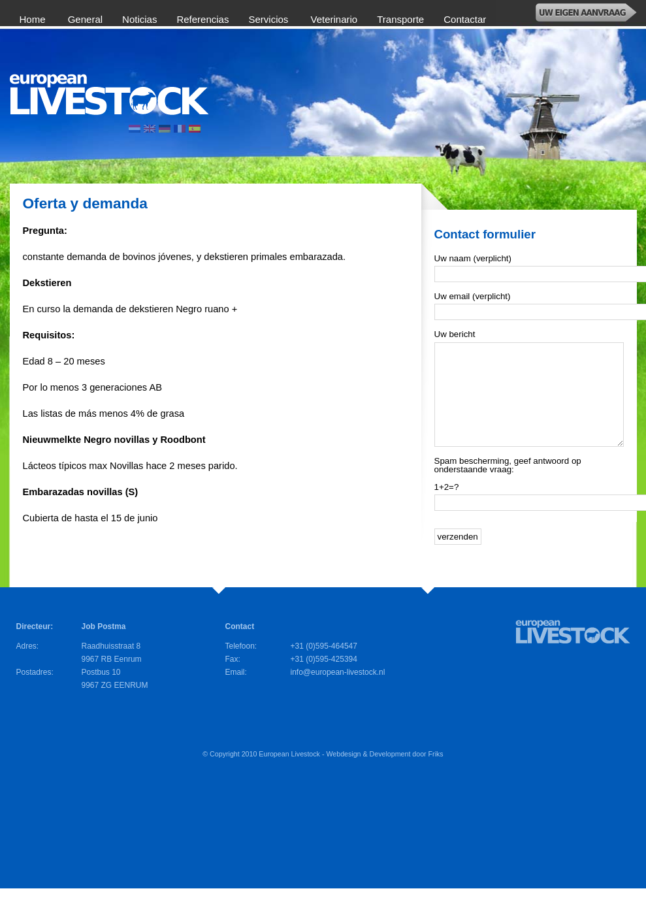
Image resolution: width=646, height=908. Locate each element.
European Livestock (289, 773)
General (85, 19)
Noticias (139, 19)
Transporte (400, 19)
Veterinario (334, 19)
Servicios (269, 19)
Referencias (202, 19)
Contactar (465, 19)
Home (34, 19)
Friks (436, 773)
